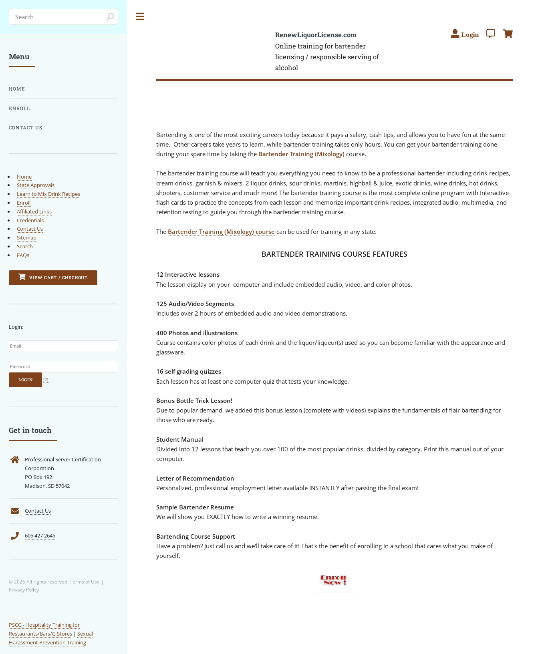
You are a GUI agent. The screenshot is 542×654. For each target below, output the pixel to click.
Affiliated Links (34, 211)
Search (25, 246)
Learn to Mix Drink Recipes (48, 193)
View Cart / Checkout (53, 277)
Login (25, 379)
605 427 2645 (40, 535)
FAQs (23, 255)
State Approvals (35, 185)
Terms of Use (85, 581)
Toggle (140, 16)
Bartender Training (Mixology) (301, 154)
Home (17, 89)
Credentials (30, 220)
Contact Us (25, 128)
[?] (45, 379)
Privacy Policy (24, 589)
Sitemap (26, 237)
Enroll (19, 108)
